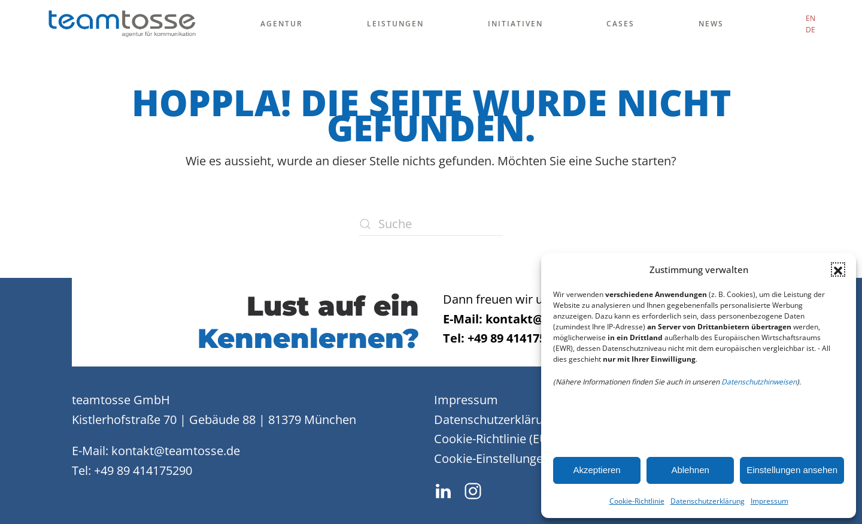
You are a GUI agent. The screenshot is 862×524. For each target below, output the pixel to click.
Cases (620, 24)
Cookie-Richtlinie (636, 501)
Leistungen (395, 24)
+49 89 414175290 (143, 470)
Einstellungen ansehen (791, 470)
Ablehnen (690, 470)
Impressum (769, 501)
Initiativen (515, 24)
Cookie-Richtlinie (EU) (493, 439)
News (711, 24)
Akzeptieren (596, 470)
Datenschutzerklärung (707, 501)
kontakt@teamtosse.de (175, 451)
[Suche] (431, 224)
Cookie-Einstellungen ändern (513, 458)
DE (810, 30)
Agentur (281, 24)
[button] (838, 269)
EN (810, 18)
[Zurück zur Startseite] (122, 24)
